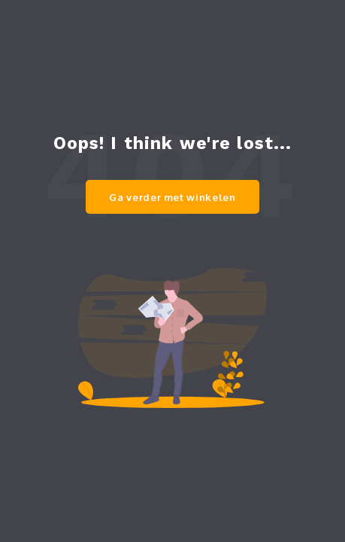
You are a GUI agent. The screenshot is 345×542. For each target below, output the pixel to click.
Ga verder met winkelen (172, 197)
